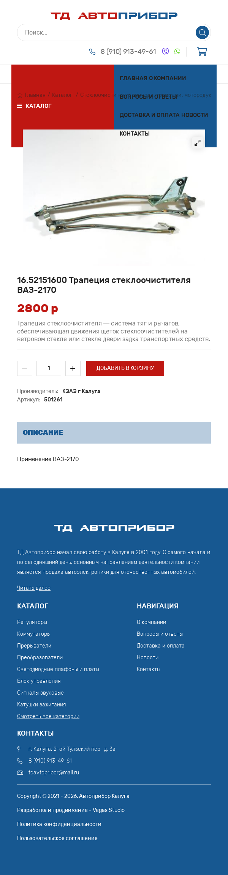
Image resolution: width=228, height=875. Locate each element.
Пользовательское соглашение (57, 838)
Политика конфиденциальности (59, 824)
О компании (167, 78)
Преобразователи (40, 657)
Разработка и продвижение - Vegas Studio (71, 810)
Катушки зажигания (41, 704)
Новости (194, 115)
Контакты (135, 133)
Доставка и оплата (150, 115)
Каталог (62, 95)
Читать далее (34, 588)
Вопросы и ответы (148, 96)
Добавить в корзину (125, 368)
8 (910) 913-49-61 (128, 51)
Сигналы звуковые (40, 693)
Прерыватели (34, 646)
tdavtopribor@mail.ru (53, 772)
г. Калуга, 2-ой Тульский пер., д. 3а (72, 749)
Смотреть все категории (48, 716)
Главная (133, 78)
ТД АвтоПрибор (114, 524)
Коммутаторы (34, 634)
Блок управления (39, 681)
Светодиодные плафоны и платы (58, 669)
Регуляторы (32, 622)
